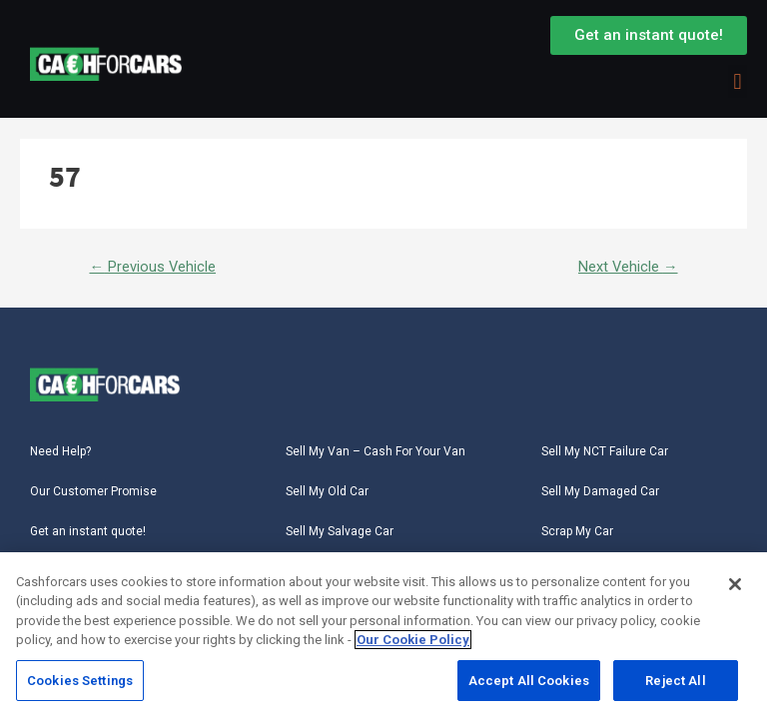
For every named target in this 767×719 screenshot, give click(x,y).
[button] (737, 81)
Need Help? (60, 451)
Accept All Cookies (528, 683)
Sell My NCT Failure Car (604, 451)
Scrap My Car (577, 531)
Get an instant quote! (88, 531)
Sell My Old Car (327, 491)
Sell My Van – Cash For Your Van (375, 451)
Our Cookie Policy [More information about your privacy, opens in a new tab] (413, 642)
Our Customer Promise (93, 491)
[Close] (735, 587)
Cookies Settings (80, 683)
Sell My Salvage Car (339, 531)
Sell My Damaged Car (600, 491)
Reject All (675, 683)
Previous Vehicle (152, 267)
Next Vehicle (628, 267)
